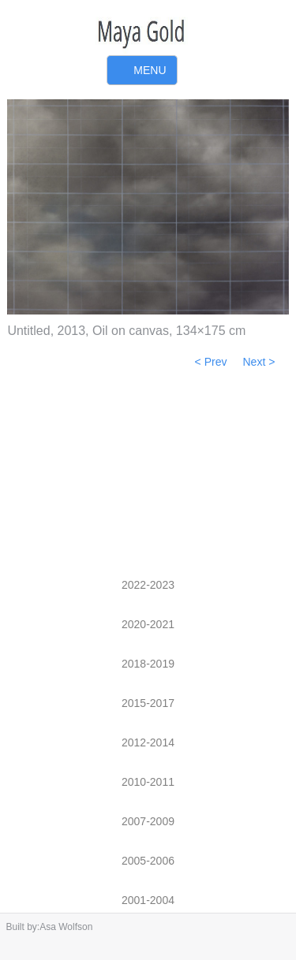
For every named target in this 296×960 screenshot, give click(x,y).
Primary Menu (142, 71)
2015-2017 (148, 703)
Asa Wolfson (65, 926)
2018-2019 (148, 663)
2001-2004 (148, 900)
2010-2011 (148, 782)
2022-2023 (148, 585)
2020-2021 (148, 624)
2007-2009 (148, 821)
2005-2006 (148, 860)
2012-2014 (148, 742)
